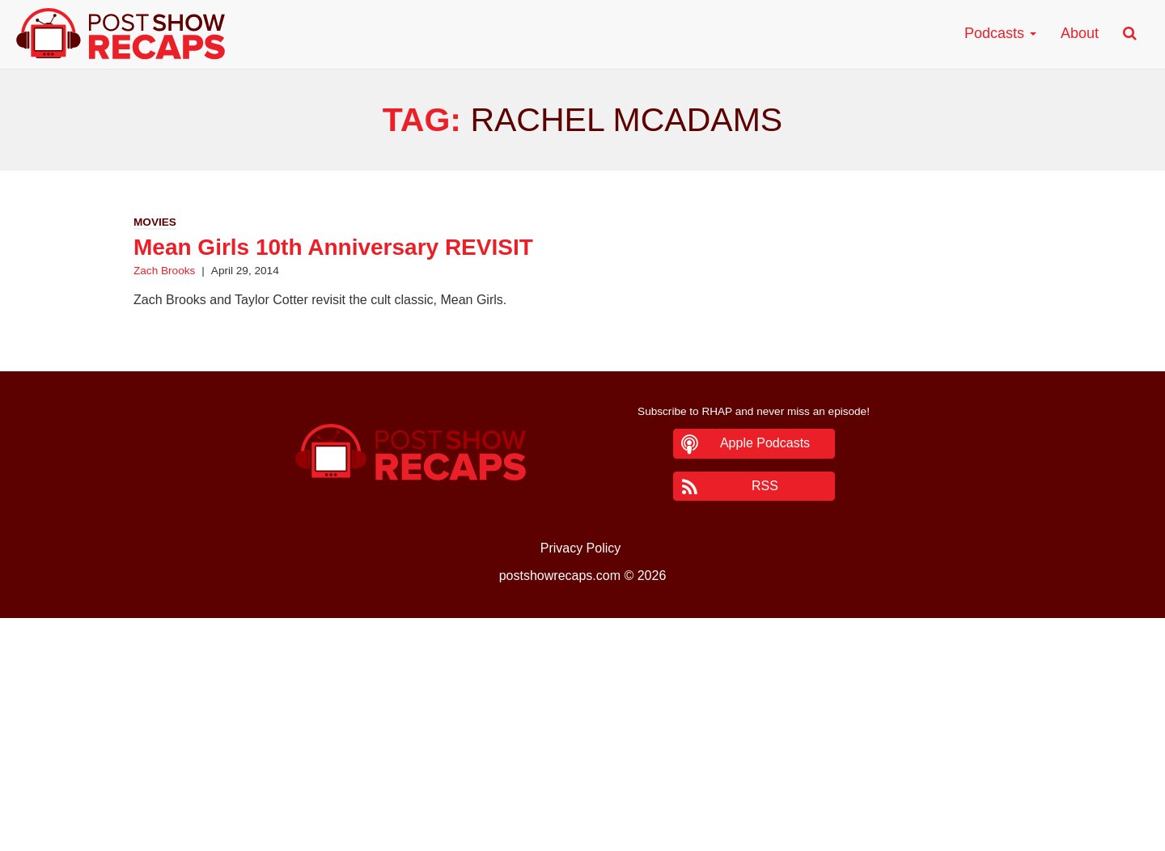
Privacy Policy (580, 548)
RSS (765, 486)
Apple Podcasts (765, 443)
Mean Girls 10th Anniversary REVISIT (333, 247)
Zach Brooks (164, 271)
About (1080, 33)
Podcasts (1000, 33)
